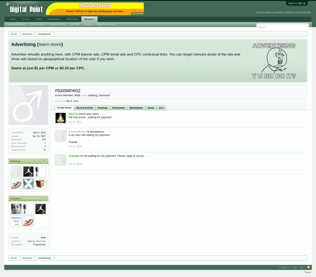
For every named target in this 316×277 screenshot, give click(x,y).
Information (118, 107)
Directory (88, 24)
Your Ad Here (137, 14)
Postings (102, 107)
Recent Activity (84, 107)
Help (294, 267)
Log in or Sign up (297, 3)
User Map (75, 24)
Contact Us (284, 267)
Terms (308, 272)
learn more (49, 44)
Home (13, 19)
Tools (39, 19)
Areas (151, 107)
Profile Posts (64, 107)
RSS (308, 267)
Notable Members (17, 24)
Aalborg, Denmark (36, 241)
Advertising (72, 19)
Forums (26, 19)
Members (89, 19)
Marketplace (136, 107)
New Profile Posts (106, 24)
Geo (161, 107)
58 (44, 150)
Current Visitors (38, 24)
